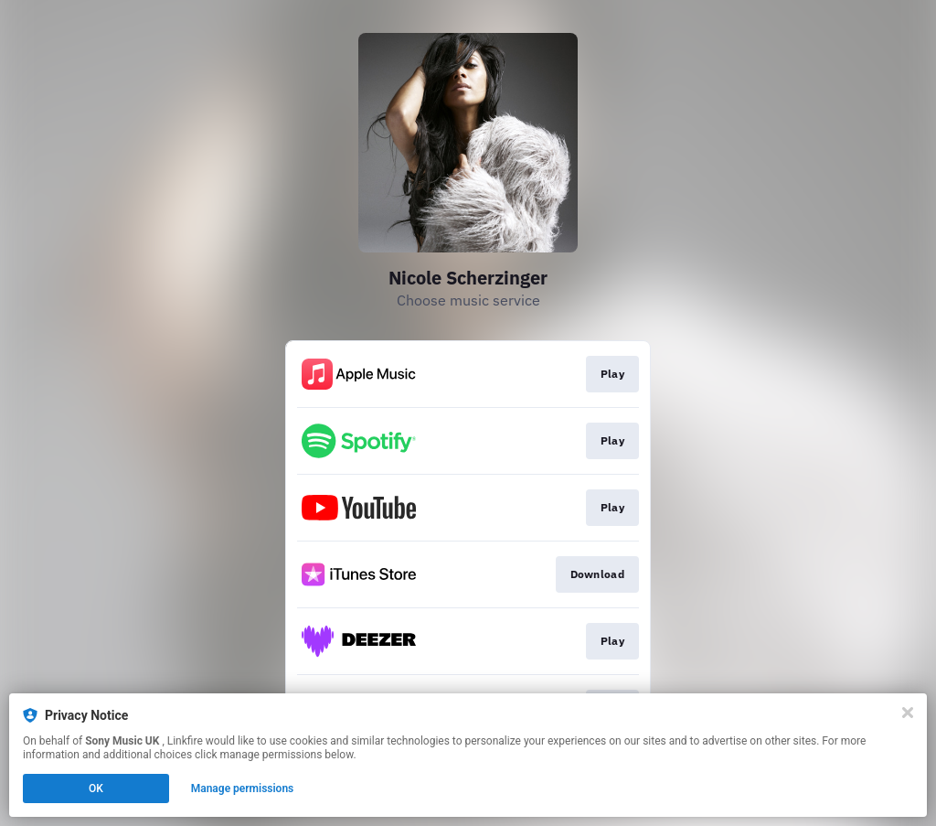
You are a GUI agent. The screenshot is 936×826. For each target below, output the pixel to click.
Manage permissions (242, 788)
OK (96, 788)
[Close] (907, 712)
